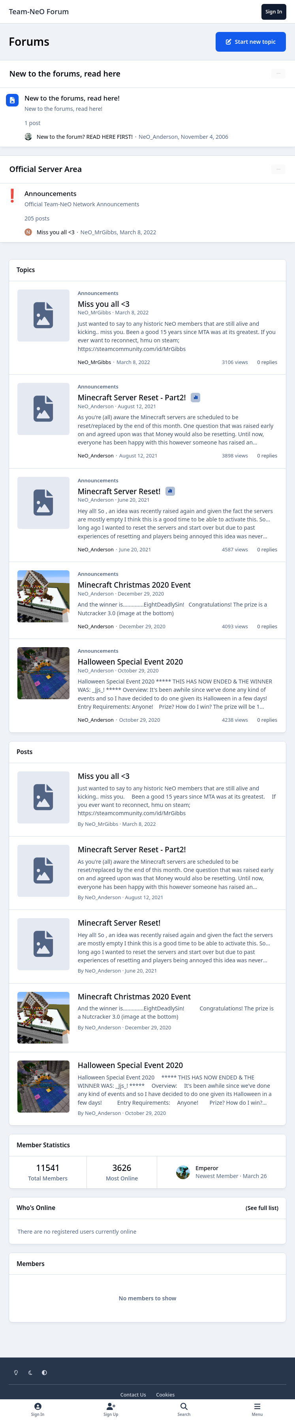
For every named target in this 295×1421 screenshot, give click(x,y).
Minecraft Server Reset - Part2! (133, 397)
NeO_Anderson (158, 136)
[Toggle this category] (278, 73)
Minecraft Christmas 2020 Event (134, 585)
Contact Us (133, 1394)
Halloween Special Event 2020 (130, 662)
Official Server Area (45, 169)
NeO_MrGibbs (99, 232)
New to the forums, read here (64, 73)
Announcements (50, 193)
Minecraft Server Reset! (120, 491)
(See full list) (262, 1208)
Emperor (206, 1168)
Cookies (165, 1394)
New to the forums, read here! (72, 98)
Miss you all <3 (56, 232)
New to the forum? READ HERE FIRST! (85, 136)
